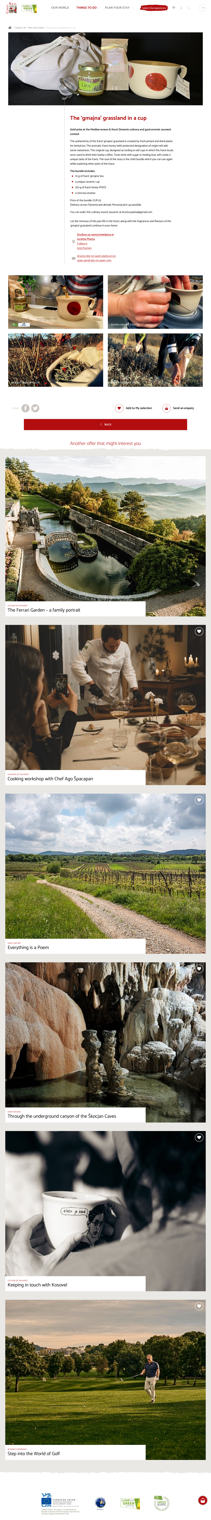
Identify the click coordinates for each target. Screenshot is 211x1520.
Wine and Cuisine (36, 28)
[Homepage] (12, 8)
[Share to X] (35, 408)
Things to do (20, 28)
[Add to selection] (133, 408)
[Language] (202, 8)
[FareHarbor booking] (202, 1500)
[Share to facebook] (25, 408)
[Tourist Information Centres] (181, 8)
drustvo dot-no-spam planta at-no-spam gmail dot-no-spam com (96, 258)
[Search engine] (189, 8)
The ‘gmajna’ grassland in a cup (61, 28)
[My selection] (173, 8)
